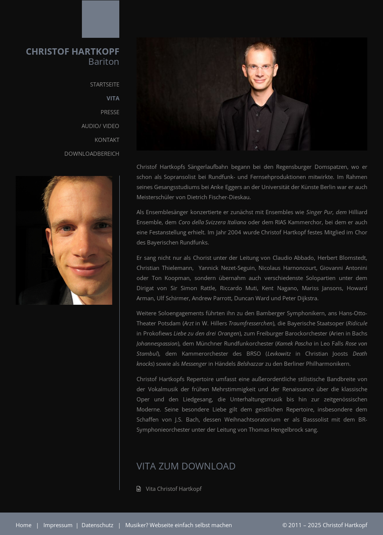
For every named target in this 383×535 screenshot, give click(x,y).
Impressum (58, 525)
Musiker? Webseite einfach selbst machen (178, 525)
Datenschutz (98, 525)
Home (23, 525)
